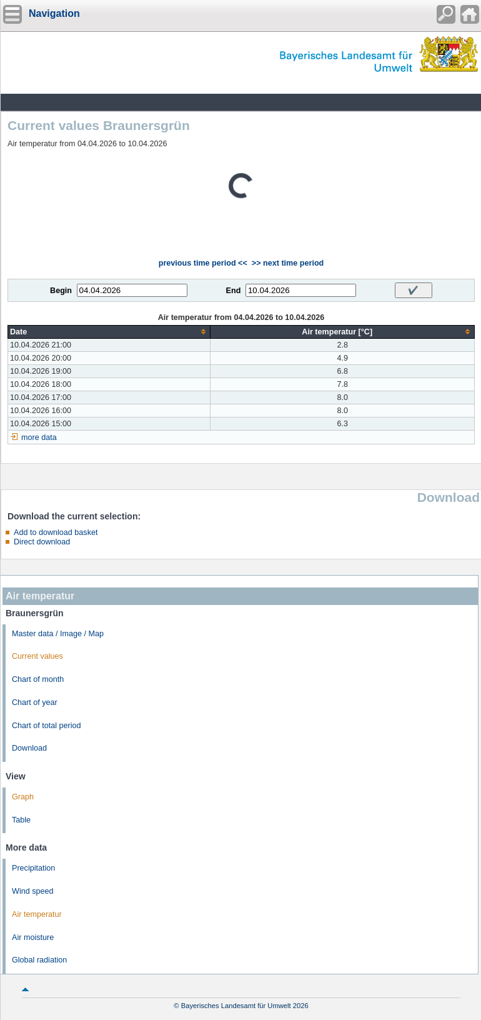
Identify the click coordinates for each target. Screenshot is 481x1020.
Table (21, 820)
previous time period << (203, 263)
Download (29, 748)
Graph (23, 796)
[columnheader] (109, 331)
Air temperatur (37, 914)
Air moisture (33, 937)
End (233, 290)
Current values (37, 656)
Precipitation (33, 868)
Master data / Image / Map (58, 633)
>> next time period (288, 263)
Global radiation (39, 960)
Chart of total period (46, 725)
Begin (61, 290)
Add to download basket (55, 532)
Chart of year (34, 702)
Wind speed (33, 891)
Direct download (42, 542)
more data (39, 437)
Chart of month (38, 679)
